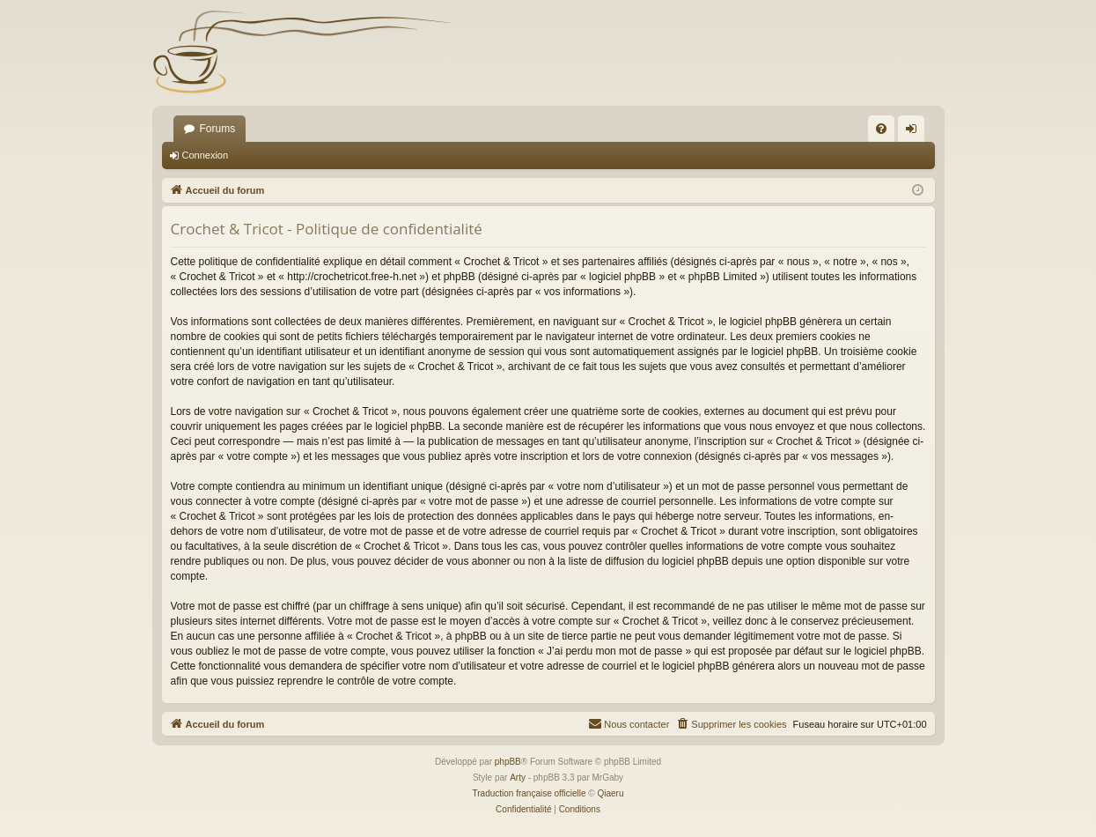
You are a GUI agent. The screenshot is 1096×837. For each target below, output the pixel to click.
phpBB (508, 762)
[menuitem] (881, 128)
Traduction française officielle (529, 793)
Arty (518, 777)
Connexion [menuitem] (914, 132)
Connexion (205, 155)
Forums (218, 128)
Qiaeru (610, 793)
